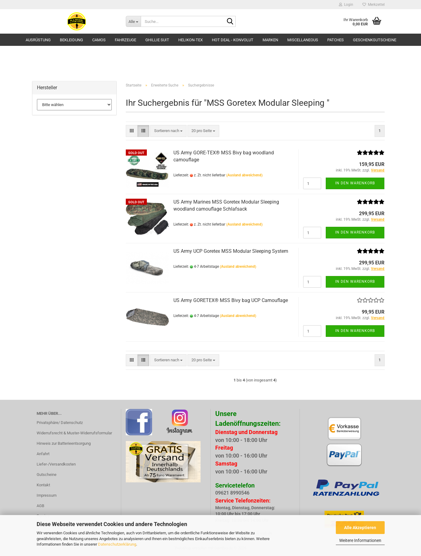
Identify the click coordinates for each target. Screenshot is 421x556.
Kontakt (43, 485)
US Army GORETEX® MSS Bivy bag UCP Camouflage (230, 300)
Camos (99, 40)
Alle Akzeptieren (360, 527)
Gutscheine (46, 474)
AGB (40, 505)
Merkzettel (373, 4)
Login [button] (346, 4)
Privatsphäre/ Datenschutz (60, 422)
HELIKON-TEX (190, 40)
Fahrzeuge (125, 40)
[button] (132, 131)
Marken (270, 40)
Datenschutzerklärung (117, 544)
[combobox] (168, 131)
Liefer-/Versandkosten (56, 464)
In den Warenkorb (355, 183)
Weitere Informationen (360, 540)
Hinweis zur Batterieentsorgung (64, 443)
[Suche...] (133, 21)
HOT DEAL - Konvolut (232, 40)
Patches (335, 40)
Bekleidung (71, 40)
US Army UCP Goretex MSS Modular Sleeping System (230, 251)
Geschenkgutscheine (374, 40)
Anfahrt (43, 453)
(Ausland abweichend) (244, 175)
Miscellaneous (302, 40)
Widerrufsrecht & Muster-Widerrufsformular (74, 433)
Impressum (46, 495)
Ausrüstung (38, 40)
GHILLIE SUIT (157, 40)
